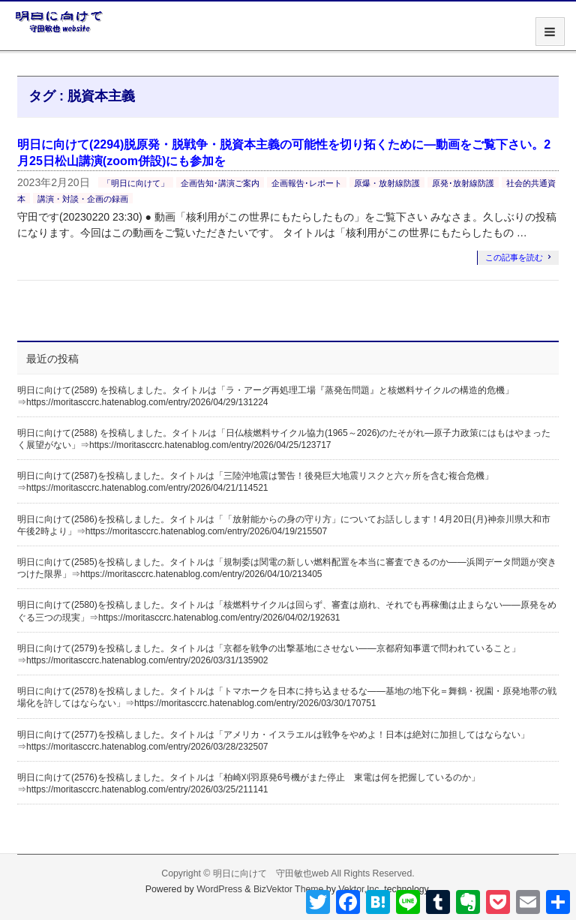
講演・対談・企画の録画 (83, 198)
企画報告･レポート (307, 183)
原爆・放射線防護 (387, 183)
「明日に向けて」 (136, 183)
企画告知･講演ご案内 (220, 183)
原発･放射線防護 (463, 183)
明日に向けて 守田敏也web (271, 873)
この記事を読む (514, 257)
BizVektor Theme (289, 889)
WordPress (219, 889)
